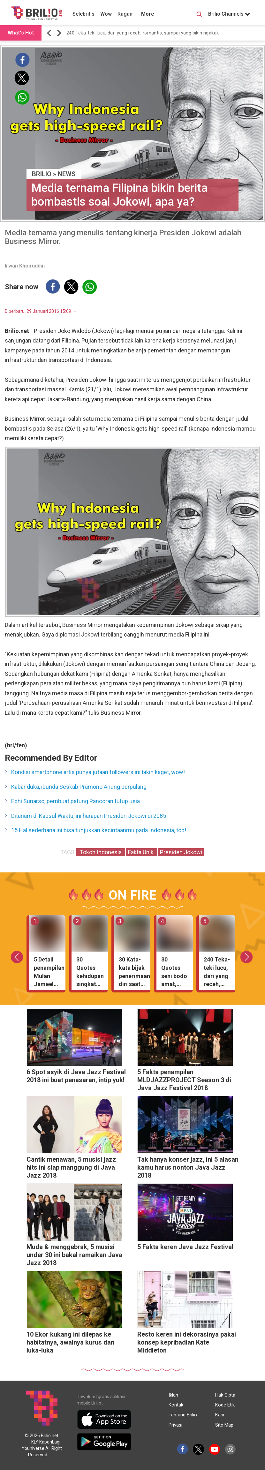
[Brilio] (37, 13)
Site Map (224, 1425)
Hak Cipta (225, 1395)
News (67, 174)
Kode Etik (225, 1405)
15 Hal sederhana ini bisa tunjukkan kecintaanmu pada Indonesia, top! (98, 830)
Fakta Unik (141, 852)
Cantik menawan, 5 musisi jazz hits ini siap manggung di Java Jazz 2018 (71, 1167)
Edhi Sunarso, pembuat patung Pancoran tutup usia (75, 801)
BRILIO (41, 174)
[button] (50, 33)
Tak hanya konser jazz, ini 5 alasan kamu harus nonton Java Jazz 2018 (187, 1167)
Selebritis (83, 14)
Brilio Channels (229, 14)
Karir (220, 1415)
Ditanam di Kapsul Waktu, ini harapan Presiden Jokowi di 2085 (88, 815)
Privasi (175, 1425)
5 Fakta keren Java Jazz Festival (185, 1247)
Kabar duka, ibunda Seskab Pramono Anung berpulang (79, 786)
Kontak (176, 1405)
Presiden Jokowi (181, 852)
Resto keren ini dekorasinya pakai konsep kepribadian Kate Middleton (186, 1342)
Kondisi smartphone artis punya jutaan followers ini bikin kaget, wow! (98, 772)
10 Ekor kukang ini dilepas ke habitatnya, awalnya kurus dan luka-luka (70, 1342)
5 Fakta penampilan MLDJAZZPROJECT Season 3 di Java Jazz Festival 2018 (184, 1080)
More (147, 14)
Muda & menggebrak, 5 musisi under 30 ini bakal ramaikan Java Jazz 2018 (74, 1255)
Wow (106, 14)
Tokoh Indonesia (101, 852)
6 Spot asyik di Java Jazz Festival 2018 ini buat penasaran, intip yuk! (76, 1076)
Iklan (173, 1395)
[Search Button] (199, 15)
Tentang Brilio (183, 1415)
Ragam (125, 14)
